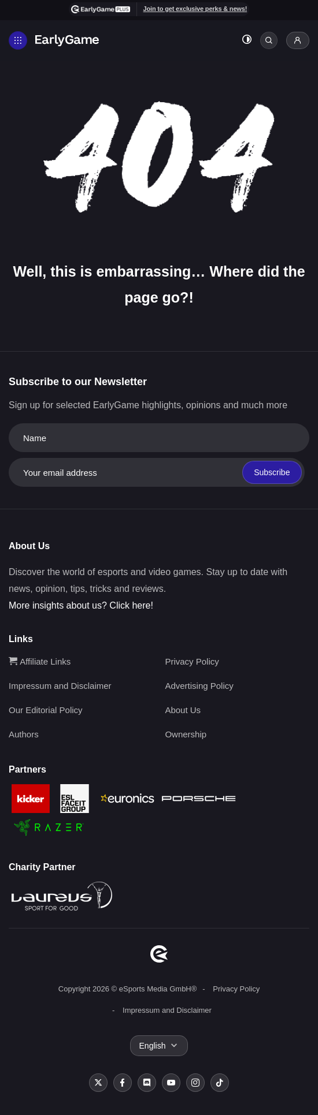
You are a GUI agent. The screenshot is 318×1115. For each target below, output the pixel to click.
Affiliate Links (40, 661)
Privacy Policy (192, 661)
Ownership (185, 734)
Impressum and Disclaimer (60, 686)
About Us (183, 710)
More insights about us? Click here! (81, 605)
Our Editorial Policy (46, 710)
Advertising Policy (199, 686)
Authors (24, 734)
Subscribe (272, 472)
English (152, 1045)
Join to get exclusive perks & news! (195, 8)
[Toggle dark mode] (247, 40)
